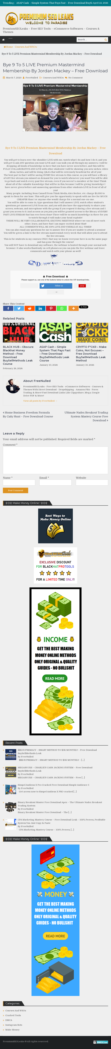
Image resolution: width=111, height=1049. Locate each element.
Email (44, 477)
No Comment (75, 77)
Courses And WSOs (26, 47)
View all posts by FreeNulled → (40, 401)
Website (81, 477)
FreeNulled (32, 77)
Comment (10, 444)
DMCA (8, 1020)
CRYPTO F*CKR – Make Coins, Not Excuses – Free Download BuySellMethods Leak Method (91, 353)
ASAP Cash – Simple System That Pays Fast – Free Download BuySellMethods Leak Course (55, 353)
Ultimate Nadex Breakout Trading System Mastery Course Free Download (86, 416)
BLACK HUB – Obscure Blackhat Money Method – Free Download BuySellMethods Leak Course (18, 355)
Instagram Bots (13, 1025)
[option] (59, 3)
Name (8, 477)
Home (8, 47)
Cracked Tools (13, 1015)
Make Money (12, 1029)
